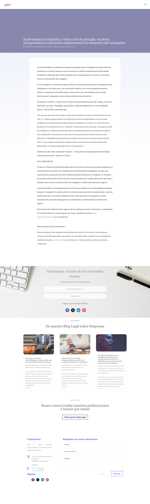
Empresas (57, 47)
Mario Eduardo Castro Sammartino (35, 47)
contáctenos (48, 217)
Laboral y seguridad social (67, 47)
